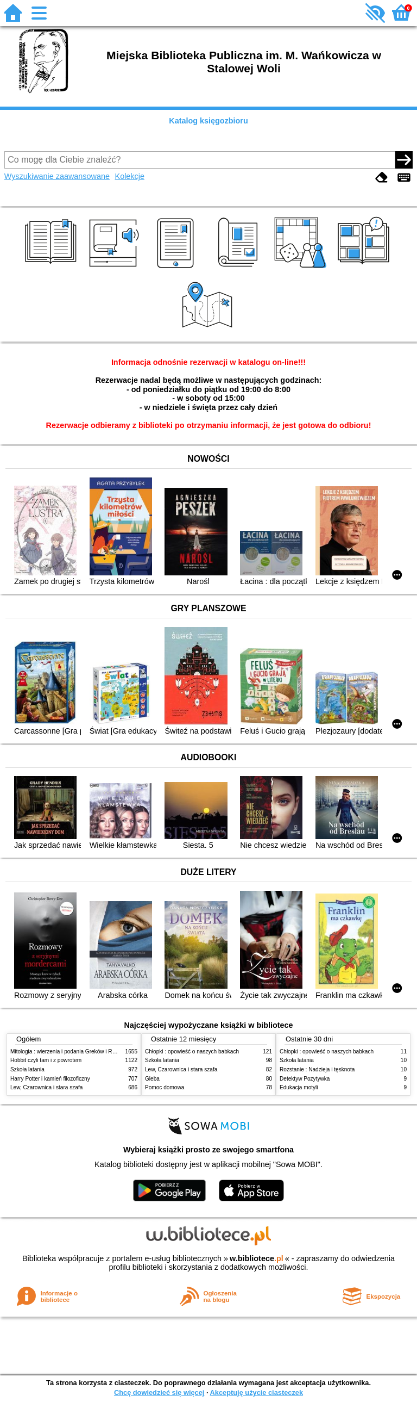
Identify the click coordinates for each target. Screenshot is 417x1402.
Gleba (152, 1079)
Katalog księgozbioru (208, 120)
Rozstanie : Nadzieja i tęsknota (317, 1069)
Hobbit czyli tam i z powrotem (45, 1060)
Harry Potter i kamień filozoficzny (50, 1079)
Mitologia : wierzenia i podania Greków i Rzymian (70, 1051)
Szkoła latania (27, 1069)
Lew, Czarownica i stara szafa (46, 1087)
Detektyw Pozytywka (305, 1079)
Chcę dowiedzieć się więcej (159, 1392)
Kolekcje (129, 176)
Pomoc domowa (164, 1087)
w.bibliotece (256, 1258)
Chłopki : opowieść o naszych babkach (192, 1051)
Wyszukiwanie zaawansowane (57, 176)
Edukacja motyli (299, 1087)
